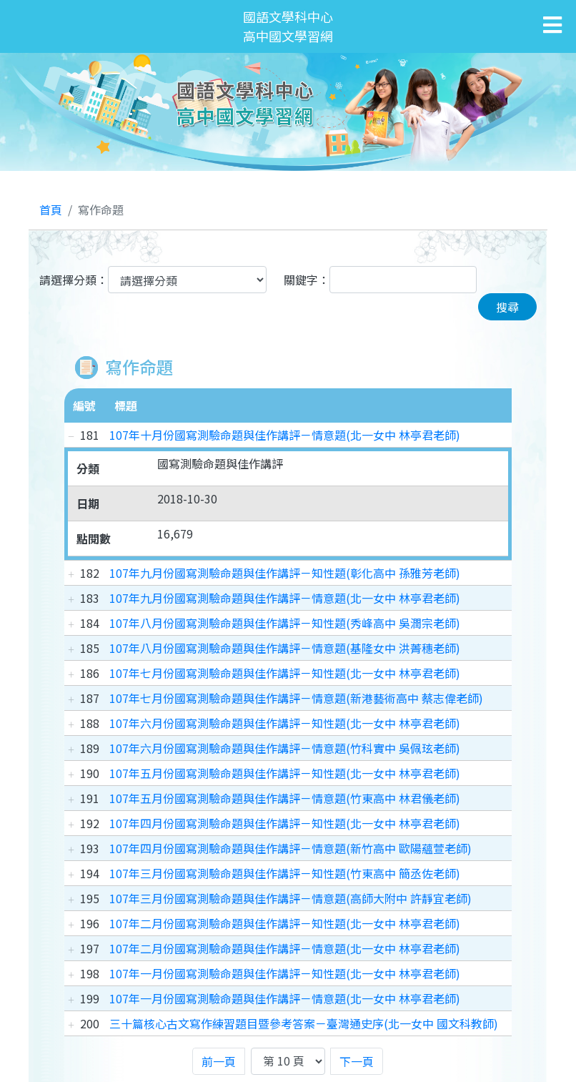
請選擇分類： (73, 279)
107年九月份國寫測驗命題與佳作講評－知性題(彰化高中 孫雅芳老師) (284, 572)
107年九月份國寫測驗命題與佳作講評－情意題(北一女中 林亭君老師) (284, 597)
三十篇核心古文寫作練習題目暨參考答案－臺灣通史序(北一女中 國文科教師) (303, 1023)
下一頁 (356, 1061)
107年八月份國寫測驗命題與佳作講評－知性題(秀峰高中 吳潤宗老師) (284, 622)
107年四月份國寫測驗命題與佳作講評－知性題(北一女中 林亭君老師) (284, 823)
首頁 (50, 209)
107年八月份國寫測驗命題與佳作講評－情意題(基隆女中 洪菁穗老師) (284, 647)
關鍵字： (306, 279)
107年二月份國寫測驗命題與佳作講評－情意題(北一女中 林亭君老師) (284, 948)
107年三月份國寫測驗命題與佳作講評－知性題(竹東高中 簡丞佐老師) (284, 873)
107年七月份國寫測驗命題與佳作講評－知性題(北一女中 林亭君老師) (284, 673)
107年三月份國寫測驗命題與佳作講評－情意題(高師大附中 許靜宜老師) (290, 898)
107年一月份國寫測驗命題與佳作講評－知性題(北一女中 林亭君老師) (284, 973)
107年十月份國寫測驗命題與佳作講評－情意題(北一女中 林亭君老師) (284, 434)
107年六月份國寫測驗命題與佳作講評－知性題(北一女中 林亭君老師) (284, 723)
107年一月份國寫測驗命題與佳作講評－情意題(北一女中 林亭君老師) (284, 998)
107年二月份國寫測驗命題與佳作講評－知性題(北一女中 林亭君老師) (284, 923)
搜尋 (507, 306)
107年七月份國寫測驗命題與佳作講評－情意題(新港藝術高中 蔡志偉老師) (296, 698)
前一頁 (219, 1061)
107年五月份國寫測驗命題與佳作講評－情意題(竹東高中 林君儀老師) (284, 798)
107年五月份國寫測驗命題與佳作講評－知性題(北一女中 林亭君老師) (284, 773)
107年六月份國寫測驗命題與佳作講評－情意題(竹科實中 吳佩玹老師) (284, 748)
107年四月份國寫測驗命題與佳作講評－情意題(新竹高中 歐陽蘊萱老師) (290, 848)
